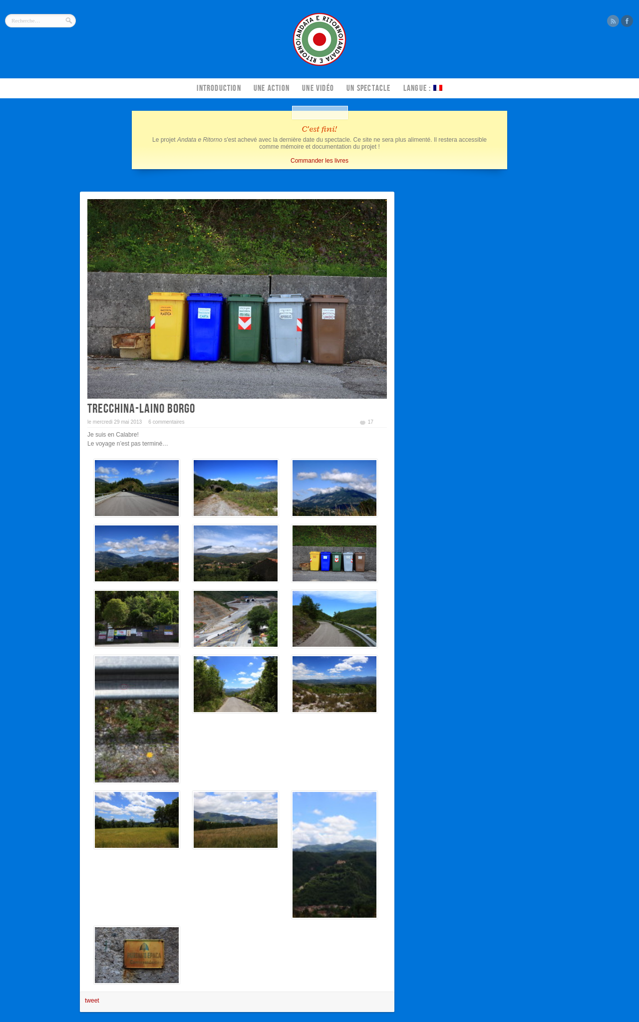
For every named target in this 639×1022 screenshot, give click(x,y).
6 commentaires (166, 422)
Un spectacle (368, 88)
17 (370, 422)
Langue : (422, 88)
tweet (92, 1000)
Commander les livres (319, 160)
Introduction (219, 88)
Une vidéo (318, 88)
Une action (272, 88)
